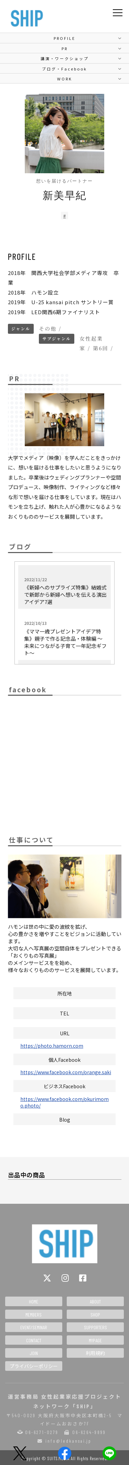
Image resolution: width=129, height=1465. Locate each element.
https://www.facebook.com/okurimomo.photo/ (64, 1102)
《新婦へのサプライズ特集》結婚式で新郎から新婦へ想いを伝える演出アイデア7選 (65, 591)
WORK (64, 78)
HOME (33, 1301)
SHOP (95, 1315)
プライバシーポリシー (34, 1366)
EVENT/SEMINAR (33, 1327)
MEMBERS (33, 1315)
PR (65, 48)
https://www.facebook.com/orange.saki (65, 1072)
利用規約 (95, 1353)
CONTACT (33, 1340)
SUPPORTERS (95, 1327)
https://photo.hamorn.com (51, 1045)
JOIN (34, 1353)
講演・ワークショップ (65, 58)
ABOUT (95, 1301)
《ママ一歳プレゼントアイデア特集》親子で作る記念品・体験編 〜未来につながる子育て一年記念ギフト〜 (65, 638)
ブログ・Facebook (64, 68)
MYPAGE (95, 1340)
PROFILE (64, 38)
